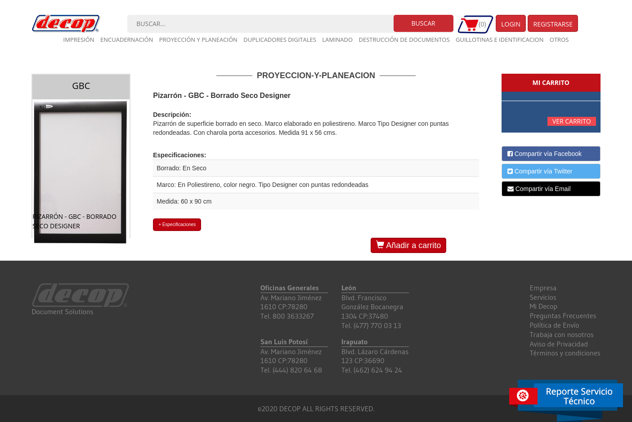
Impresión (78, 40)
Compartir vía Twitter (540, 171)
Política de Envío (554, 324)
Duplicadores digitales (279, 40)
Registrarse (553, 24)
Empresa (543, 287)
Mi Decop (544, 306)
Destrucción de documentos (404, 40)
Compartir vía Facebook (544, 153)
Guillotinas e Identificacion (499, 40)
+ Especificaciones (177, 224)
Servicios (543, 297)
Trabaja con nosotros (562, 334)
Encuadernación (126, 40)
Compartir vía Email (539, 188)
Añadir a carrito (408, 245)
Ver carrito (571, 121)
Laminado (337, 40)
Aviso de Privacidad (559, 343)
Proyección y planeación (198, 40)
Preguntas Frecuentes (563, 315)
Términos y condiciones (565, 352)
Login (510, 24)
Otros (559, 40)
